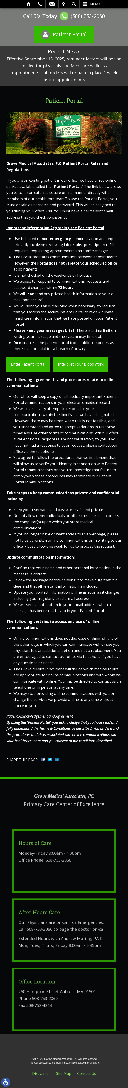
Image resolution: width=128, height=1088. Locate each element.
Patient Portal (69, 34)
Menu (95, 4)
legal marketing (64, 1062)
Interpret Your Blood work (81, 364)
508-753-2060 (58, 878)
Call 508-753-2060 (35, 947)
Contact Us (86, 1073)
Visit (63, 4)
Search (73, 4)
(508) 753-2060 (88, 16)
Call (39, 4)
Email (52, 4)
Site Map (63, 1073)
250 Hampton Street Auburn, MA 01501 (57, 1010)
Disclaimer (41, 1073)
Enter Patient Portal (28, 364)
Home (28, 4)
